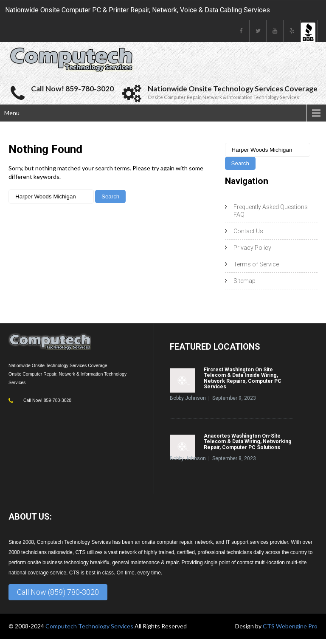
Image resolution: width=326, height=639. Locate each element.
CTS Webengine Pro (290, 626)
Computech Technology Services (90, 626)
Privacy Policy (252, 247)
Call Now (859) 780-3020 (58, 592)
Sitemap (244, 280)
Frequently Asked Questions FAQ (270, 211)
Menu (12, 112)
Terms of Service (256, 264)
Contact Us (248, 231)
